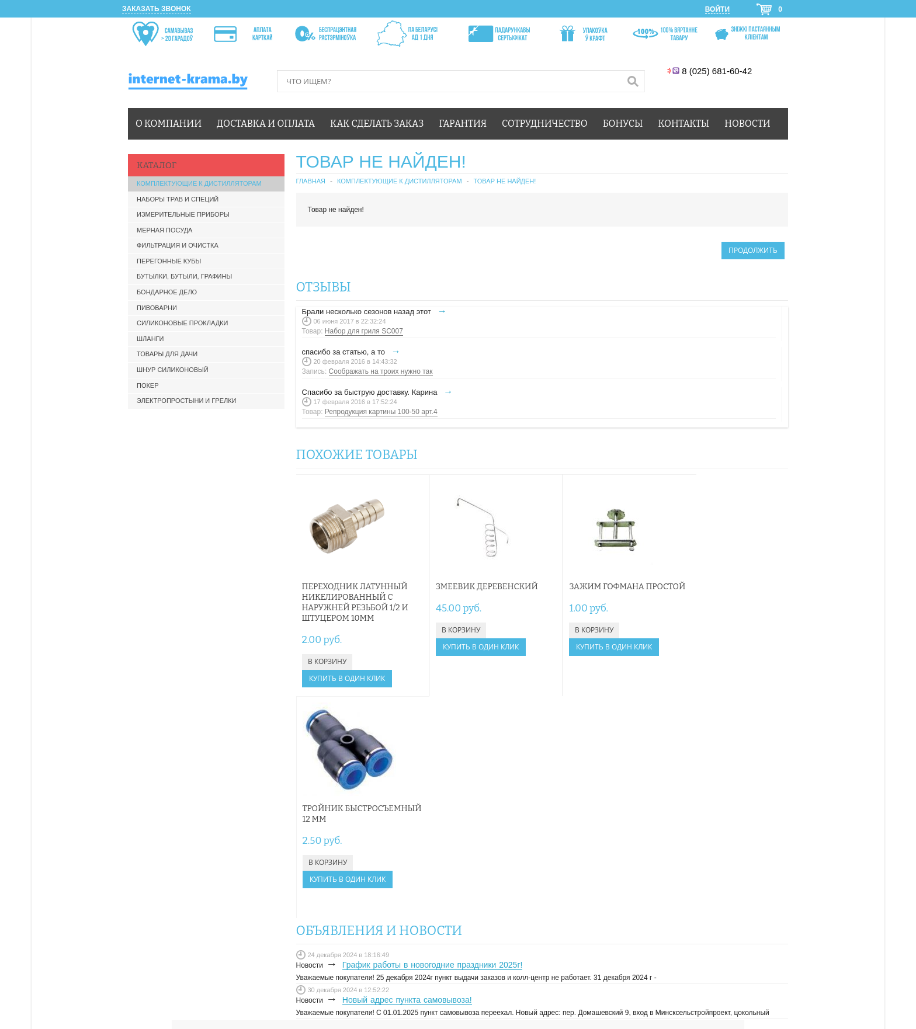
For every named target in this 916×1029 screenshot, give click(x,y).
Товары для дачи (167, 353)
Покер (148, 385)
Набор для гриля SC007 (364, 331)
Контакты (684, 123)
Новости (747, 123)
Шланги (150, 338)
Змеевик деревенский (476, 587)
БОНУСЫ (619, 881)
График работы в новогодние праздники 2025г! (432, 743)
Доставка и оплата (266, 123)
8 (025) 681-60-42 (718, 71)
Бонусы (623, 123)
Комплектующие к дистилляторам (199, 183)
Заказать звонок (156, 9)
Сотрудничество (545, 123)
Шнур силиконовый (173, 369)
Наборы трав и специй (177, 199)
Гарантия (463, 123)
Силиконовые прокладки (182, 322)
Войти (717, 9)
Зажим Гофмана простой (586, 592)
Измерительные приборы (183, 214)
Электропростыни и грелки (187, 400)
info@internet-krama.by (384, 875)
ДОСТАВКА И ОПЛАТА (641, 868)
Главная (310, 181)
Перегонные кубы (169, 261)
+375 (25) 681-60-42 (380, 849)
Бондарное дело (167, 292)
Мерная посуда (164, 230)
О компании (169, 123)
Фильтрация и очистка (177, 245)
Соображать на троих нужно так (381, 371)
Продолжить (753, 250)
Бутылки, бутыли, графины (184, 276)
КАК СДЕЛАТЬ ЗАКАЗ (639, 857)
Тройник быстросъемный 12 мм (722, 592)
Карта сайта (258, 933)
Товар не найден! (505, 181)
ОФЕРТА (618, 892)
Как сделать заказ (377, 123)
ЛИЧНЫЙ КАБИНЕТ (636, 845)
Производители (312, 933)
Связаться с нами (200, 933)
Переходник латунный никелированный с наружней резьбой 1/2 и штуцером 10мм (355, 602)
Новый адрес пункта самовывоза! (407, 778)
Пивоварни (157, 307)
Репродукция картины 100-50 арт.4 (381, 412)
